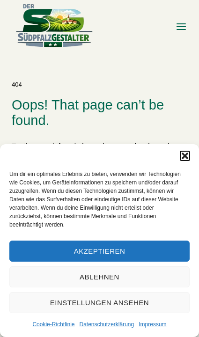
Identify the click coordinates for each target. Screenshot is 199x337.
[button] (185, 156)
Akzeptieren (99, 251)
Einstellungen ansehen (99, 303)
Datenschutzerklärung (106, 324)
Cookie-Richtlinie (53, 324)
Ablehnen (99, 277)
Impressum (152, 324)
